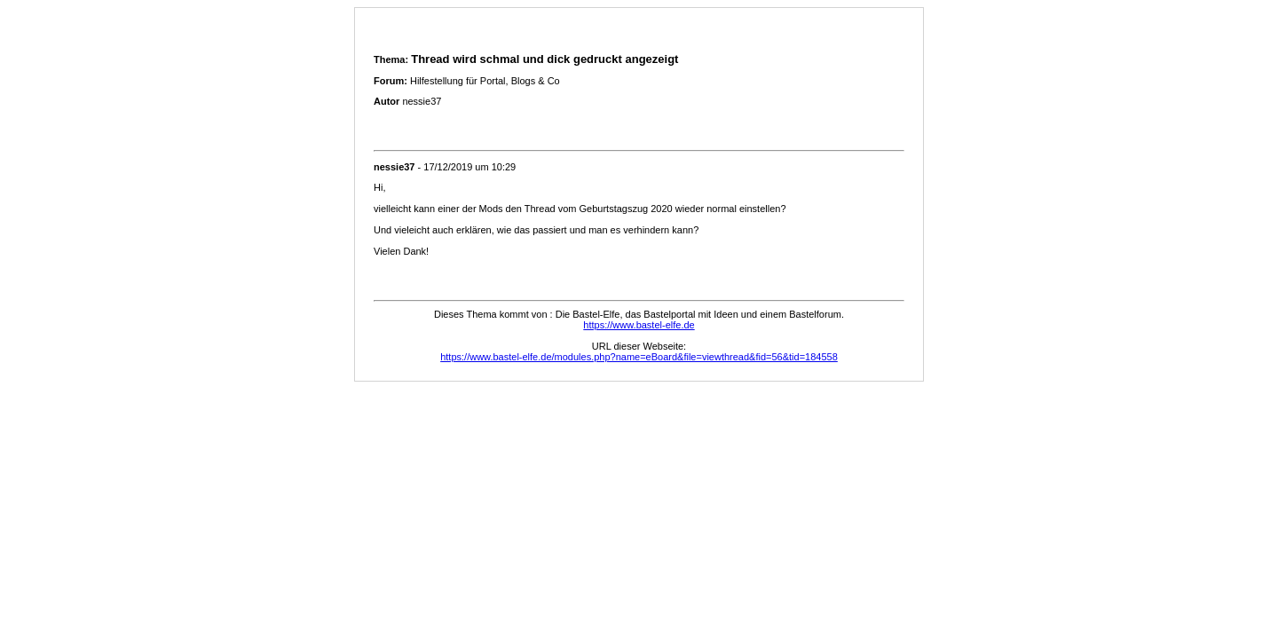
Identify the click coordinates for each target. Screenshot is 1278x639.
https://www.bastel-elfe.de (638, 325)
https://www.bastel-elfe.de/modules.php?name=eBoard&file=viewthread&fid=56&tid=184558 (639, 356)
